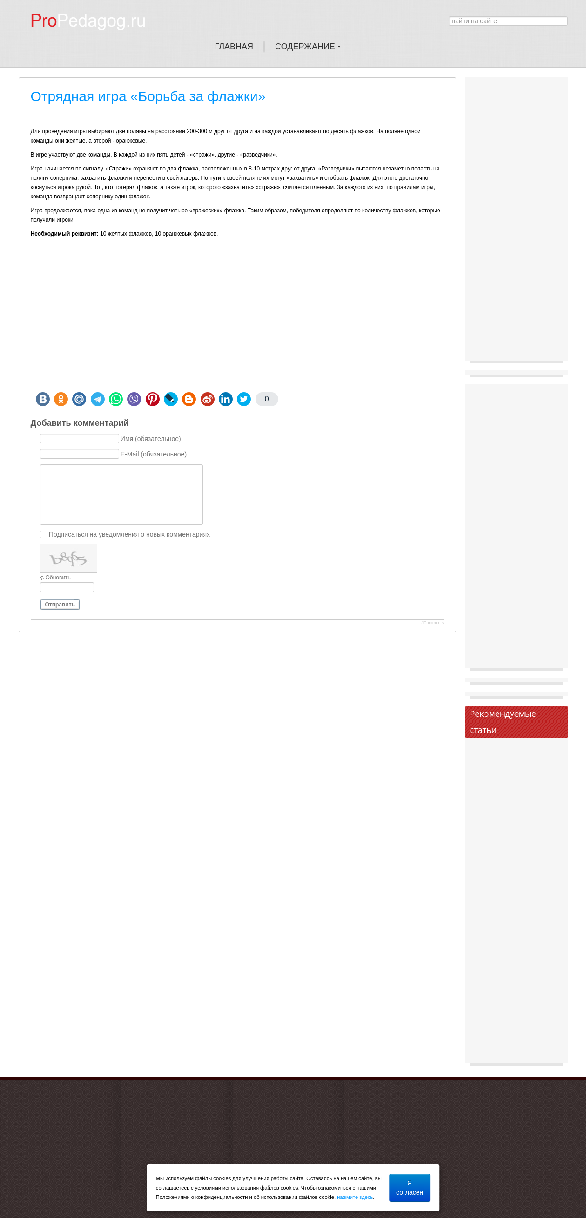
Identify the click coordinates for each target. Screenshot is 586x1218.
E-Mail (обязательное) (154, 454)
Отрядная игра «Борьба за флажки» (148, 96)
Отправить (60, 604)
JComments (432, 622)
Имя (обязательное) (151, 438)
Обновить (58, 577)
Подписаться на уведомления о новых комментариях (129, 534)
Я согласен (409, 1187)
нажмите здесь (355, 1197)
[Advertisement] (237, 322)
